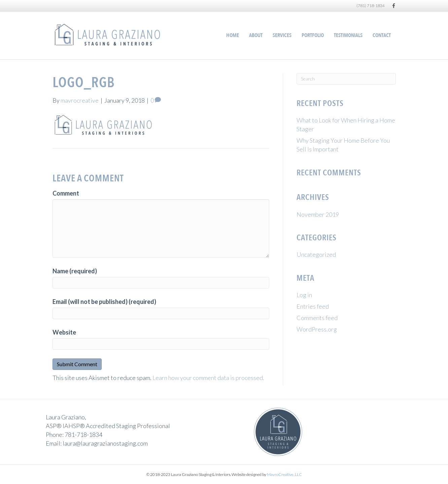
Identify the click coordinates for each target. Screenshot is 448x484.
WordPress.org (317, 329)
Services (282, 35)
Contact (382, 35)
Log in (304, 295)
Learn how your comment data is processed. (208, 377)
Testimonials (348, 35)
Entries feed (313, 306)
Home (232, 35)
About (256, 35)
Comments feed (317, 317)
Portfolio (313, 35)
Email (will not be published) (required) (104, 301)
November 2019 (318, 214)
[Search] (346, 78)
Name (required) (75, 271)
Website (64, 332)
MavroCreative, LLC (284, 474)
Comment (66, 193)
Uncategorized (316, 254)
